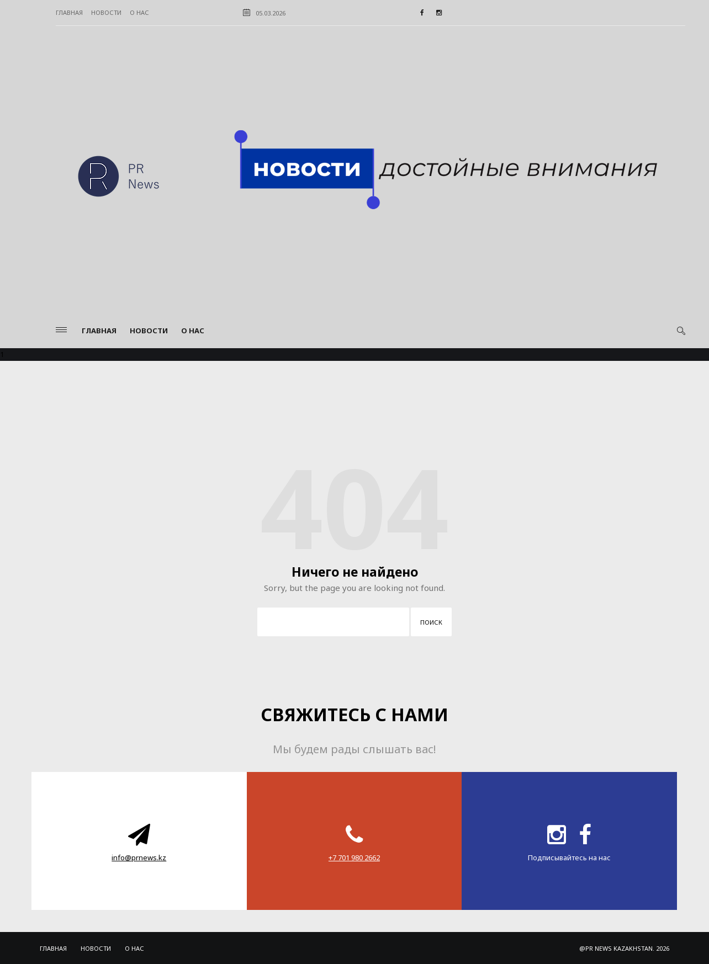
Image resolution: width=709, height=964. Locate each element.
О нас (139, 12)
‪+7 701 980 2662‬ (354, 857)
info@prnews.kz (139, 857)
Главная (69, 12)
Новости (106, 12)
